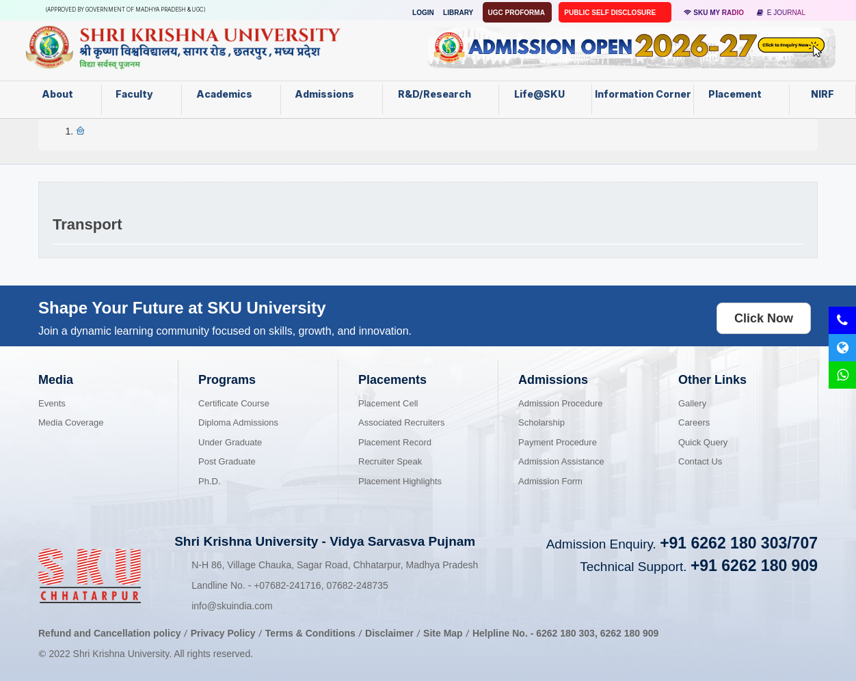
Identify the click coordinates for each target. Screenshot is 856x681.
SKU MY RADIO (714, 12)
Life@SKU (545, 94)
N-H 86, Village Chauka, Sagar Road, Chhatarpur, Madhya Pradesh (334, 564)
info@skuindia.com (232, 605)
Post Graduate (227, 461)
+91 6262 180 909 (754, 565)
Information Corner (643, 98)
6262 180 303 (565, 633)
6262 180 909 (629, 633)
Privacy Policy (223, 633)
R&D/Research (440, 94)
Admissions (331, 94)
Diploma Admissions (238, 422)
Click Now (763, 318)
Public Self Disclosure (611, 12)
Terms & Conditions (311, 633)
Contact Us (700, 461)
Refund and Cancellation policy (109, 633)
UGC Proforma (517, 12)
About (64, 94)
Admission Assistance (561, 461)
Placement (741, 94)
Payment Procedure (557, 442)
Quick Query (702, 442)
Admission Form (550, 481)
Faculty (141, 94)
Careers (694, 422)
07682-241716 (287, 585)
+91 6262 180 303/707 (739, 543)
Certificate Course (233, 403)
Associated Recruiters (401, 422)
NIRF (822, 94)
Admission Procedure (560, 403)
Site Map (443, 633)
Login (423, 12)
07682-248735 (357, 585)
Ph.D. (209, 481)
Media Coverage (70, 422)
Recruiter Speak (390, 461)
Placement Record (394, 442)
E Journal (781, 12)
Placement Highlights (400, 481)
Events (52, 403)
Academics (231, 94)
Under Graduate (230, 442)
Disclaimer (389, 633)
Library (458, 12)
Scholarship (541, 422)
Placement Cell (388, 403)
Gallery (692, 403)
